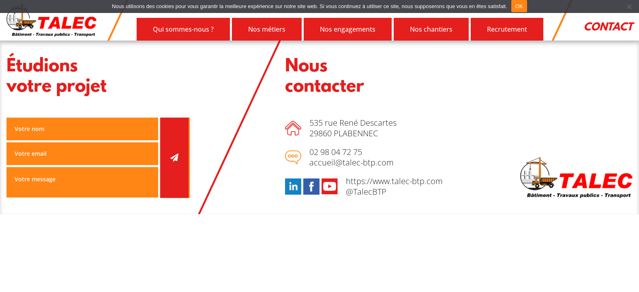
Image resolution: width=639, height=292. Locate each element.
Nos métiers (266, 29)
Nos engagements (347, 29)
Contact (608, 27)
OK (519, 6)
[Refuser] (629, 6)
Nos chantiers (431, 29)
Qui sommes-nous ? (183, 29)
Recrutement (507, 29)
